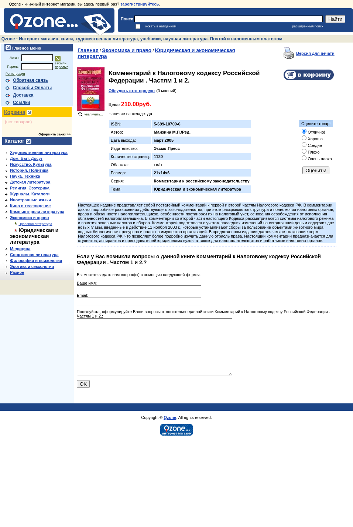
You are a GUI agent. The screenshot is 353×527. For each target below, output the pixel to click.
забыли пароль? (61, 65)
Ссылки (21, 102)
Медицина (20, 248)
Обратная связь (30, 80)
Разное (17, 272)
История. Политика (29, 170)
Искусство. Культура (30, 164)
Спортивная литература (34, 254)
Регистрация (15, 73)
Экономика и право (29, 217)
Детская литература (30, 182)
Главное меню (26, 48)
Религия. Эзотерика (29, 188)
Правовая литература (35, 224)
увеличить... (93, 114)
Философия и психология (36, 260)
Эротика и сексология (32, 266)
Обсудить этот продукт (132, 90)
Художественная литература (39, 152)
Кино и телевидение (30, 206)
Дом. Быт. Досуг (26, 158)
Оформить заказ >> (54, 134)
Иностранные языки (30, 200)
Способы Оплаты (32, 87)
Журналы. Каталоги (29, 194)
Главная (88, 50)
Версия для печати (315, 53)
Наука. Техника (25, 176)
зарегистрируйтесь (139, 4)
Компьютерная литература (37, 211)
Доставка (23, 95)
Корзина (14, 112)
